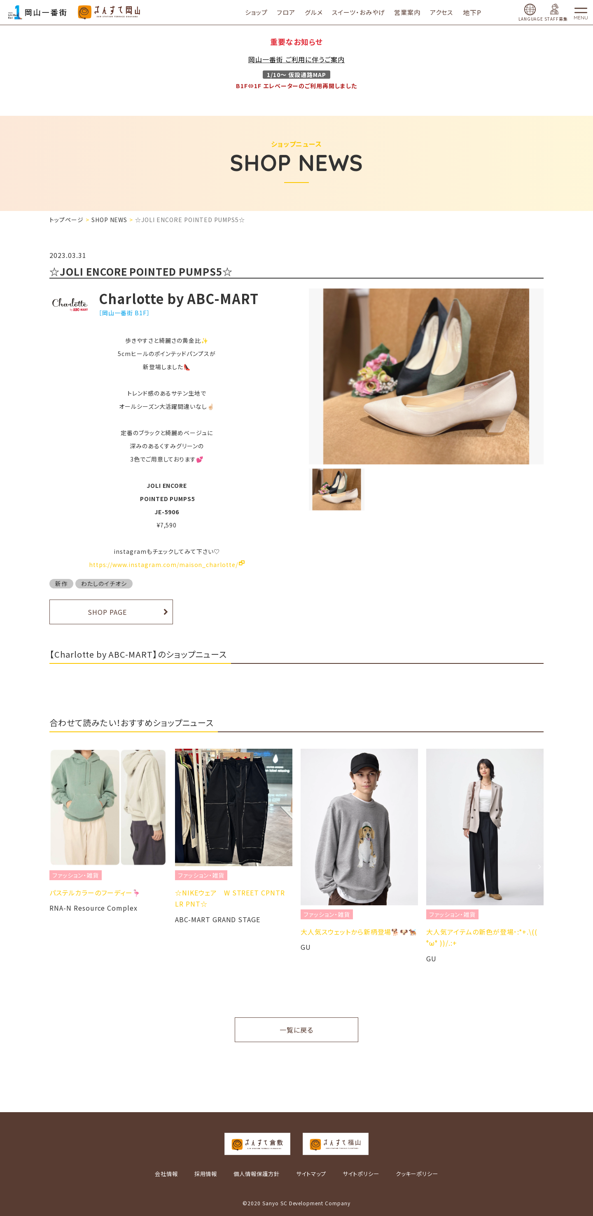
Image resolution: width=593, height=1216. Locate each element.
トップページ (66, 220)
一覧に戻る (296, 1030)
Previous (53, 866)
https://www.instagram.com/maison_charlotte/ (163, 564)
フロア (295, 12)
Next (539, 866)
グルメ (322, 12)
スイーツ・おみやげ (367, 12)
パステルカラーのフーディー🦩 (95, 892)
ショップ (265, 12)
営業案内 (416, 12)
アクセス (450, 12)
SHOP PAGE (107, 612)
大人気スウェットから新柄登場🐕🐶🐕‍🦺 (359, 932)
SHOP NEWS (109, 220)
